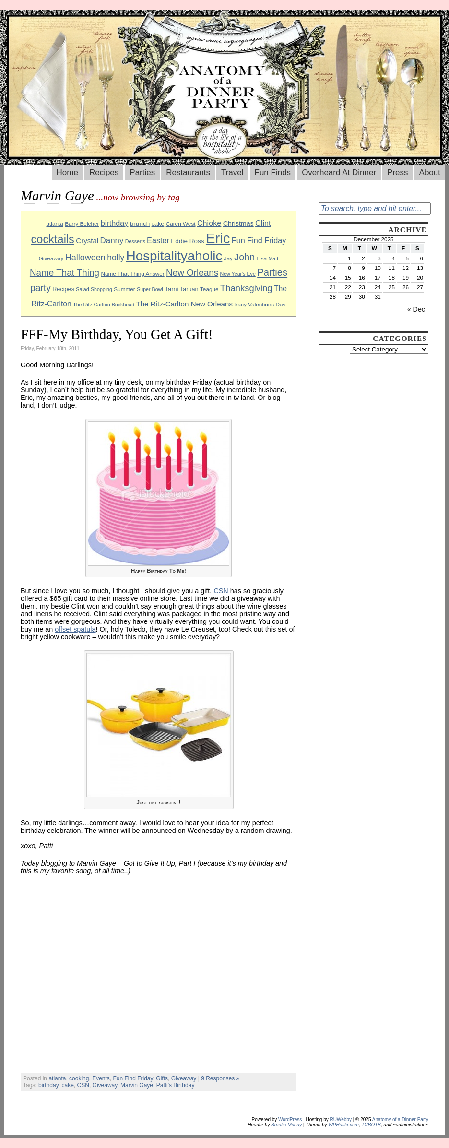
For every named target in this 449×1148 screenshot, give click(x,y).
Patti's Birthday (175, 1085)
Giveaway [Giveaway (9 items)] (51, 258)
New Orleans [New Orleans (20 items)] (192, 273)
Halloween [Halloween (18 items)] (85, 257)
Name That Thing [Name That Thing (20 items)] (64, 273)
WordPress (290, 1119)
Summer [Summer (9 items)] (124, 289)
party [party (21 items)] (40, 288)
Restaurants (188, 172)
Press (397, 172)
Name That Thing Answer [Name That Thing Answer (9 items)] (132, 273)
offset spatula (75, 629)
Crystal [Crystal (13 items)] (87, 240)
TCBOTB (371, 1124)
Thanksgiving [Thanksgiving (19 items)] (246, 288)
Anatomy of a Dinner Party (400, 1119)
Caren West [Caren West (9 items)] (181, 224)
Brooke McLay (286, 1124)
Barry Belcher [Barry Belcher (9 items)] (82, 224)
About (429, 172)
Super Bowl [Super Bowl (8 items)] (150, 289)
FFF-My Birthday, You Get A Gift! (117, 334)
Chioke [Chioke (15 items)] (209, 223)
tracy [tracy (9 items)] (240, 304)
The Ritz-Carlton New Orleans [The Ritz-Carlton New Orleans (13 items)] (184, 304)
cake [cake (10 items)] (158, 224)
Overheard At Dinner (339, 172)
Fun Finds (273, 172)
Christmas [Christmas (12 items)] (238, 223)
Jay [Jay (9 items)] (228, 258)
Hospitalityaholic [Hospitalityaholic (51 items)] (174, 255)
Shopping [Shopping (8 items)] (101, 289)
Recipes (103, 172)
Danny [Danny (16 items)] (112, 240)
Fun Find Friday (133, 1078)
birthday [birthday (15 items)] (115, 223)
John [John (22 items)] (244, 257)
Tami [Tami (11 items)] (171, 289)
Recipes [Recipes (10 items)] (63, 289)
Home (67, 172)
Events (101, 1078)
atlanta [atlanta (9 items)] (54, 224)
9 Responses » (220, 1078)
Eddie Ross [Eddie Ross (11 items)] (187, 241)
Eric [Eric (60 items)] (218, 238)
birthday (48, 1085)
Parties (142, 172)
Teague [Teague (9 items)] (209, 289)
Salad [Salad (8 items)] (82, 289)
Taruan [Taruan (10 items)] (189, 289)
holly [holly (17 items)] (115, 257)
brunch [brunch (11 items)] (140, 223)
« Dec (416, 309)
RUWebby (341, 1119)
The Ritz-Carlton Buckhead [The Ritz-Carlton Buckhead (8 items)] (103, 304)
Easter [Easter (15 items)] (158, 240)
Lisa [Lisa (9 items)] (262, 258)
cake (68, 1085)
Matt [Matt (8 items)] (273, 258)
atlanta (57, 1078)
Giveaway (184, 1078)
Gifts (162, 1078)
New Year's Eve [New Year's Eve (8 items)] (238, 274)
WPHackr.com (343, 1124)
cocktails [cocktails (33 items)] (52, 239)
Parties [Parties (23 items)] (272, 272)
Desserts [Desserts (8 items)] (135, 241)
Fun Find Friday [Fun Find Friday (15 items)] (259, 240)
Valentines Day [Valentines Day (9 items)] (266, 304)
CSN (220, 591)
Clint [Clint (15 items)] (263, 223)
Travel (232, 172)
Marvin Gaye (136, 1085)
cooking (79, 1078)
